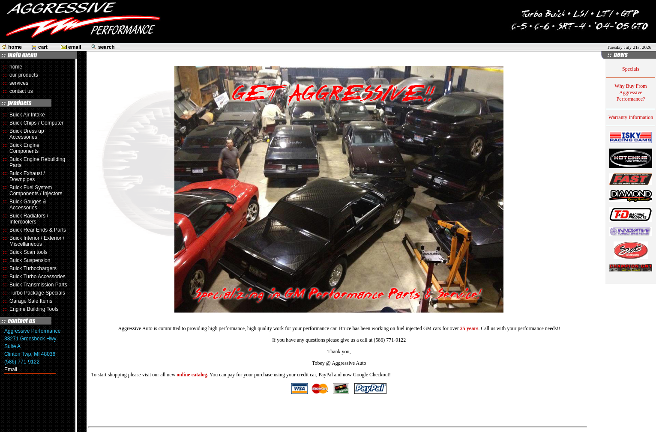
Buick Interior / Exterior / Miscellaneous (36, 241)
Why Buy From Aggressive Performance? (630, 92)
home (15, 67)
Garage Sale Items (30, 301)
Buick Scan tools (28, 252)
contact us (21, 91)
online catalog (192, 375)
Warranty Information (630, 117)
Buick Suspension (29, 260)
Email (10, 369)
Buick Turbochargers (33, 268)
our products (23, 75)
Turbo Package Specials (37, 293)
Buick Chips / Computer (36, 123)
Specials (630, 69)
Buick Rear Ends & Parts (37, 230)
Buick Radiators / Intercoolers (28, 219)
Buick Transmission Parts (38, 285)
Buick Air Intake (27, 115)
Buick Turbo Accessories (37, 277)
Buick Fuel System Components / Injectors (35, 191)
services (18, 83)
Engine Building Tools (34, 309)
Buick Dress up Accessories (26, 134)
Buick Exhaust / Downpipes (27, 176)
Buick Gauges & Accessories (27, 205)
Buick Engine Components (24, 148)
